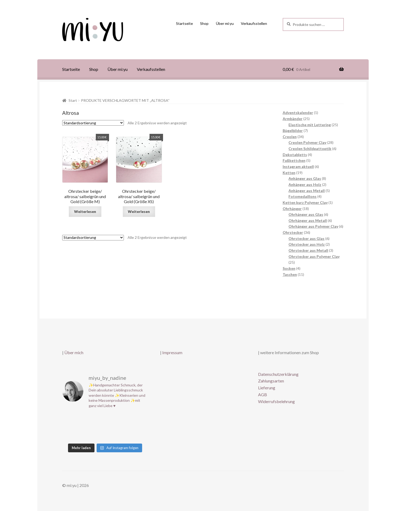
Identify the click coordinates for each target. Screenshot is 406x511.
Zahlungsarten (271, 380)
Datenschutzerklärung (278, 374)
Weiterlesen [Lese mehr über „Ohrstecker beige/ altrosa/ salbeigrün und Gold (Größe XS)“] (139, 211)
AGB (262, 394)
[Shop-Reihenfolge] (93, 123)
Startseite (184, 23)
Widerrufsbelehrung (276, 401)
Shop (204, 23)
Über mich (73, 352)
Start (73, 100)
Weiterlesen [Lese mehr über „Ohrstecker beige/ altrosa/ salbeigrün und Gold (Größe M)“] (85, 211)
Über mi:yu (225, 23)
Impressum (172, 352)
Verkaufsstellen (254, 23)
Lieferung (266, 387)
